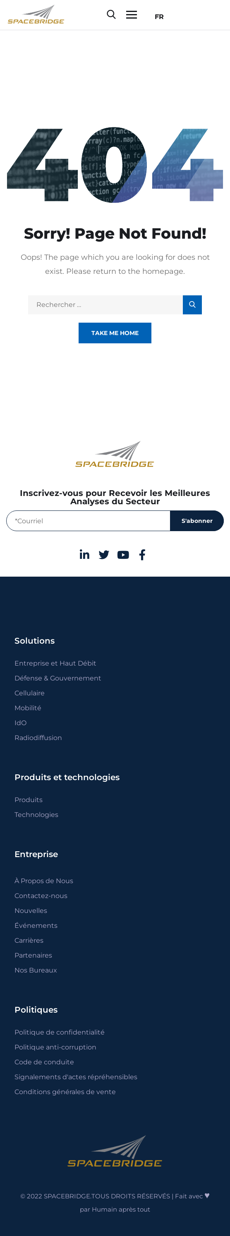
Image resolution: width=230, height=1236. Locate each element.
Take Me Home (115, 333)
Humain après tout (121, 1209)
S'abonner (197, 521)
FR (157, 17)
